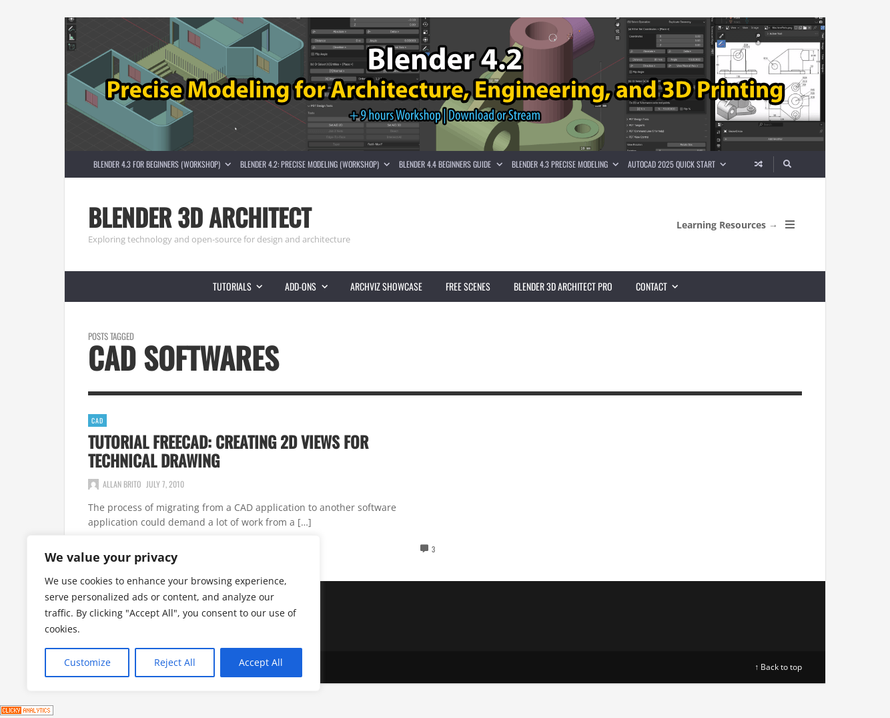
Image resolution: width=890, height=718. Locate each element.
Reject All (174, 662)
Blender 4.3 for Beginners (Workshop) (164, 164)
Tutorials (243, 286)
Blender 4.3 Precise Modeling (567, 164)
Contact (662, 286)
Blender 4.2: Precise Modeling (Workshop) (317, 164)
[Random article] (759, 164)
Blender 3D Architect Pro (563, 286)
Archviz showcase (386, 286)
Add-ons (311, 286)
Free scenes (468, 286)
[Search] (788, 164)
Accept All (261, 662)
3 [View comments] (433, 549)
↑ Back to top (778, 667)
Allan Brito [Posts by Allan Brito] (122, 484)
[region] (173, 613)
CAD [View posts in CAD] (97, 420)
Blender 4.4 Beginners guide (452, 164)
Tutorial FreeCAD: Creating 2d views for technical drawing (228, 450)
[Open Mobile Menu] (790, 224)
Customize (87, 662)
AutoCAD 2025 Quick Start (679, 164)
